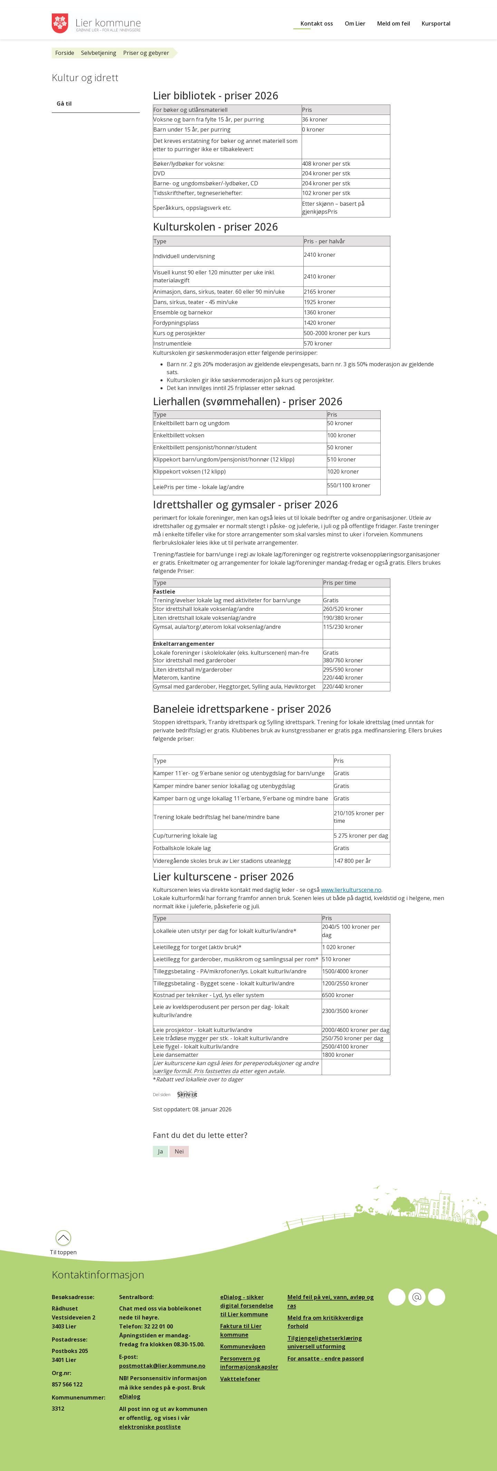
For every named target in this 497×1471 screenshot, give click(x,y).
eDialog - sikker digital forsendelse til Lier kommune (246, 1305)
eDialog (129, 1396)
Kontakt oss (317, 23)
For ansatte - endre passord (326, 1358)
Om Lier (355, 23)
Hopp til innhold (21, 4)
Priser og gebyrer (146, 53)
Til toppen (63, 1252)
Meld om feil (393, 23)
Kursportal (436, 23)
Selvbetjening (98, 53)
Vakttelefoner (240, 1379)
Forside (64, 53)
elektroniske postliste (150, 1427)
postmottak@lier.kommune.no (162, 1366)
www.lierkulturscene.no (351, 890)
